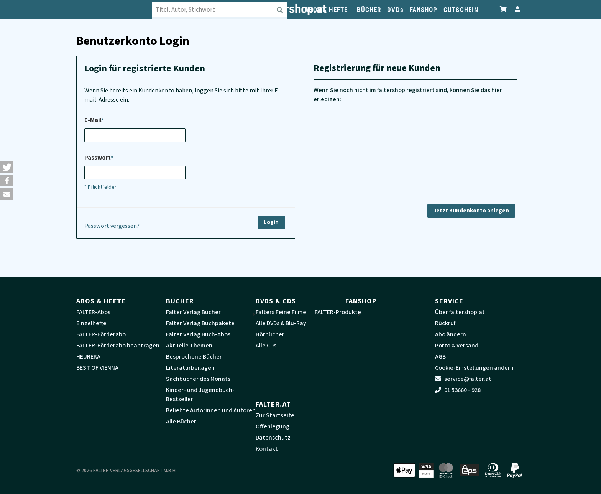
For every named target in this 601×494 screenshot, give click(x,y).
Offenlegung (272, 426)
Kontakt (267, 449)
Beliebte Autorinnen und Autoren (211, 410)
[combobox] (220, 9)
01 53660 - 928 (458, 390)
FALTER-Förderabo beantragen (117, 345)
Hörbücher (270, 334)
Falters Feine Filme (281, 312)
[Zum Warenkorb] (503, 9)
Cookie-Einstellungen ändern (474, 368)
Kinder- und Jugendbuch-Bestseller (200, 394)
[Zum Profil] (516, 9)
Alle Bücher (181, 421)
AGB (440, 356)
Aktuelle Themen (189, 345)
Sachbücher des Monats (198, 379)
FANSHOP (424, 9)
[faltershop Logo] (114, 9)
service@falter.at (463, 379)
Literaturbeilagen (190, 368)
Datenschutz (273, 437)
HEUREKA (88, 356)
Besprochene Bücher (194, 356)
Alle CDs (266, 345)
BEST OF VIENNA (97, 368)
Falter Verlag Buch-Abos (198, 334)
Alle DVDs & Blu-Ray (281, 323)
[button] (6, 167)
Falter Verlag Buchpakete (200, 323)
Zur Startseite (275, 415)
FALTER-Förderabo (101, 334)
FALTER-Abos (93, 312)
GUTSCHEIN (460, 9)
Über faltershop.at (460, 312)
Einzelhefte (91, 323)
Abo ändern (450, 334)
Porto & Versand (456, 345)
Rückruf (445, 323)
